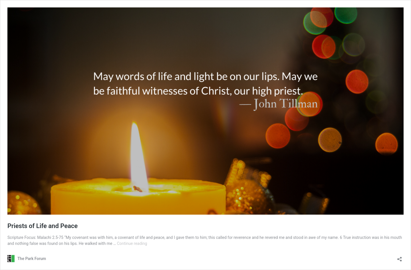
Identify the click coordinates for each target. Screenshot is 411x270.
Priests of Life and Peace (42, 225)
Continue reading (132, 243)
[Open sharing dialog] (400, 257)
